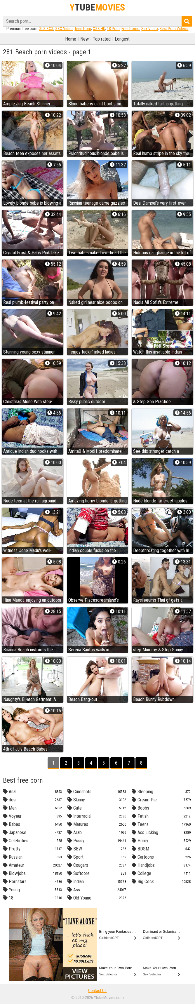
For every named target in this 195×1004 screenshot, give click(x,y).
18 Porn (113, 28)
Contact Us (97, 990)
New (84, 39)
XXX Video (64, 28)
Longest (122, 39)
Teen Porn (82, 28)
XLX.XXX (46, 28)
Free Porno (130, 28)
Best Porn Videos (174, 28)
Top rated (102, 39)
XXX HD (99, 28)
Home (70, 39)
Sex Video (149, 28)
